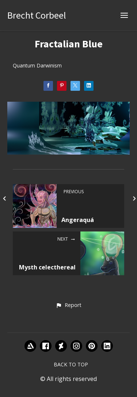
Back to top (71, 364)
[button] (68, 305)
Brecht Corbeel (36, 15)
